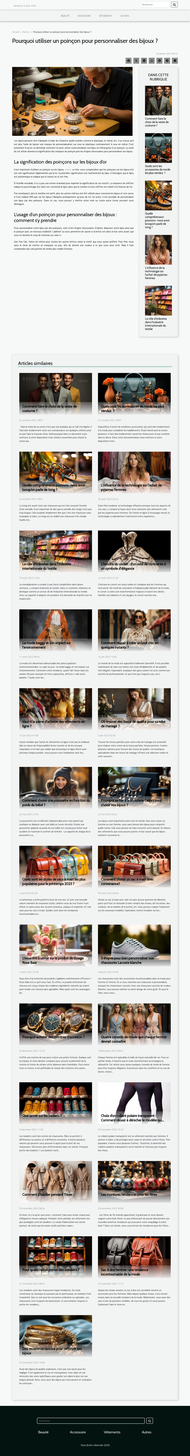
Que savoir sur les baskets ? (42, 1116)
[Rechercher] (155, 4)
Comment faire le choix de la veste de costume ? (157, 122)
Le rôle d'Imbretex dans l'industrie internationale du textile (156, 324)
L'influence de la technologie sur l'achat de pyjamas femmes (156, 273)
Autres (125, 16)
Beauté (65, 16)
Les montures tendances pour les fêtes (129, 1195)
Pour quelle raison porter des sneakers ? (50, 1270)
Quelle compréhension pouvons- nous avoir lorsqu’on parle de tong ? (157, 220)
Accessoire (84, 16)
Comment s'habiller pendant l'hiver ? (48, 1195)
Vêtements (105, 16)
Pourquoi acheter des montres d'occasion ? (53, 1037)
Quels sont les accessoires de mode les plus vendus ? (157, 169)
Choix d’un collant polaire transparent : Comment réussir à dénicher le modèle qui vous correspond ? (131, 1120)
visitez (68, 169)
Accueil (15, 32)
